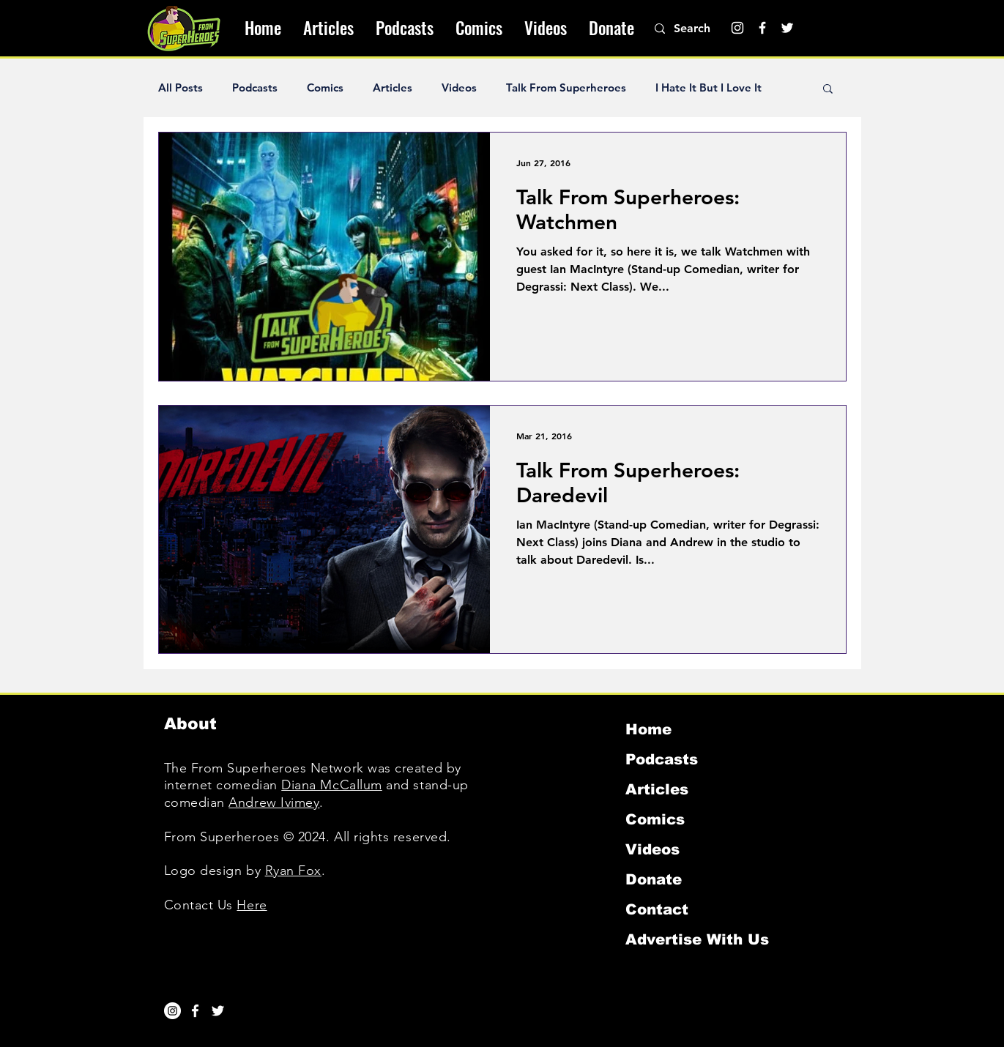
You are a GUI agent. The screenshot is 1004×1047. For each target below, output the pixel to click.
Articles (392, 87)
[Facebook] (762, 28)
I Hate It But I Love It (708, 87)
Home (648, 729)
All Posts (180, 87)
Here (252, 905)
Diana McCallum (331, 785)
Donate (653, 879)
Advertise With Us (697, 939)
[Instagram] (737, 28)
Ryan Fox (293, 870)
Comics (325, 87)
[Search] (700, 28)
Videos (459, 87)
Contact (656, 909)
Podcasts (255, 87)
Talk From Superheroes (566, 87)
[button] (828, 89)
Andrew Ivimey (273, 802)
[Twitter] (787, 28)
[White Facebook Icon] (195, 1010)
